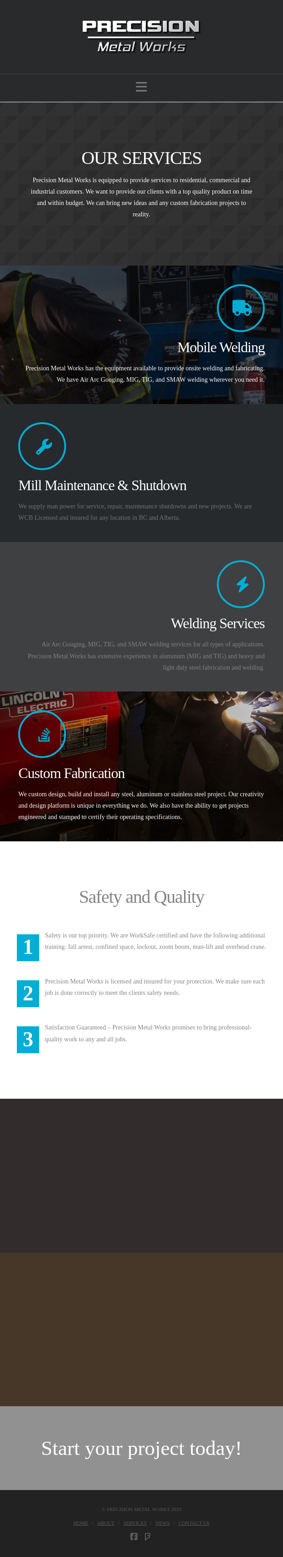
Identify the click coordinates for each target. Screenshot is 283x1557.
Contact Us (194, 1523)
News (162, 1523)
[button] (141, 87)
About (105, 1523)
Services (135, 1523)
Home (80, 1523)
